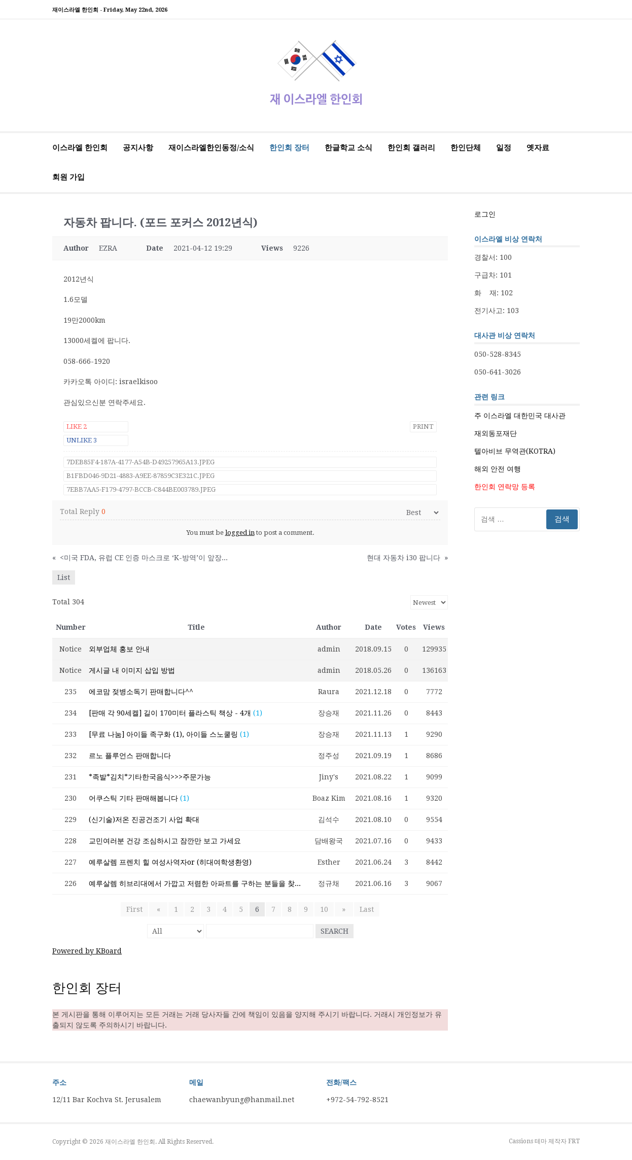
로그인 (485, 214)
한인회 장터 (289, 147)
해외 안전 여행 (497, 469)
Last (363, 909)
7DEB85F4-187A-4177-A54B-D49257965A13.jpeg (140, 462)
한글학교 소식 (348, 147)
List (63, 577)
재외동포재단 (495, 433)
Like (76, 426)
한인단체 (465, 147)
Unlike (81, 440)
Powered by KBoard (87, 951)
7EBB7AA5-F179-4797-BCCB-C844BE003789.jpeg (141, 489)
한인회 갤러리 (411, 147)
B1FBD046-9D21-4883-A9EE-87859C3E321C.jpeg (140, 476)
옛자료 (537, 147)
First (138, 909)
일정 (503, 147)
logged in (240, 532)
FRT (574, 1141)
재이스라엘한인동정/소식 (211, 147)
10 (324, 909)
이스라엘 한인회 (80, 147)
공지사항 (138, 147)
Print (423, 426)
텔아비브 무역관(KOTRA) (514, 451)
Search (334, 931)
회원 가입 (68, 177)
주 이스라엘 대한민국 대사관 (520, 416)
